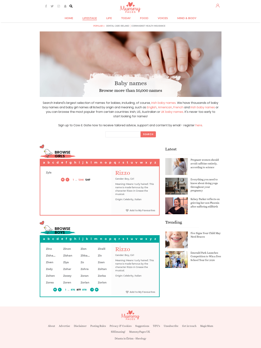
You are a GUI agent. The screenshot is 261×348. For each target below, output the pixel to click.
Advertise (64, 325)
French (178, 107)
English (152, 107)
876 (73, 289)
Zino (49, 249)
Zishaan (51, 255)
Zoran (85, 275)
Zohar (67, 269)
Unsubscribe (171, 325)
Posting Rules (98, 325)
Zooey (67, 275)
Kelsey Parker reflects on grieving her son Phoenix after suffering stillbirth (205, 203)
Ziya (66, 262)
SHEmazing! (118, 331)
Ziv (100, 255)
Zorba (102, 275)
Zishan (67, 255)
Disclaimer (80, 325)
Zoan (101, 262)
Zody (49, 269)
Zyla (49, 172)
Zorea (50, 282)
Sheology (140, 338)
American (165, 107)
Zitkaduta (87, 255)
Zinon (67, 249)
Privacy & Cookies (121, 325)
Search (148, 134)
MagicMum (206, 325)
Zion (84, 249)
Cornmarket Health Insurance (148, 26)
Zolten (50, 275)
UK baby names (172, 112)
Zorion (102, 282)
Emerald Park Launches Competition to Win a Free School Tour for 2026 (206, 256)
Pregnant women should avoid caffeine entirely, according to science (205, 163)
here (198, 125)
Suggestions (142, 325)
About (51, 325)
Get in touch (189, 325)
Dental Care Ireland (117, 26)
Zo (82, 262)
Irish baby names (163, 103)
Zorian (85, 282)
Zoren (67, 282)
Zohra (85, 269)
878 (84, 289)
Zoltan (102, 269)
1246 (81, 179)
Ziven (49, 262)
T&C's (156, 325)
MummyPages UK (139, 331)
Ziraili (101, 249)
